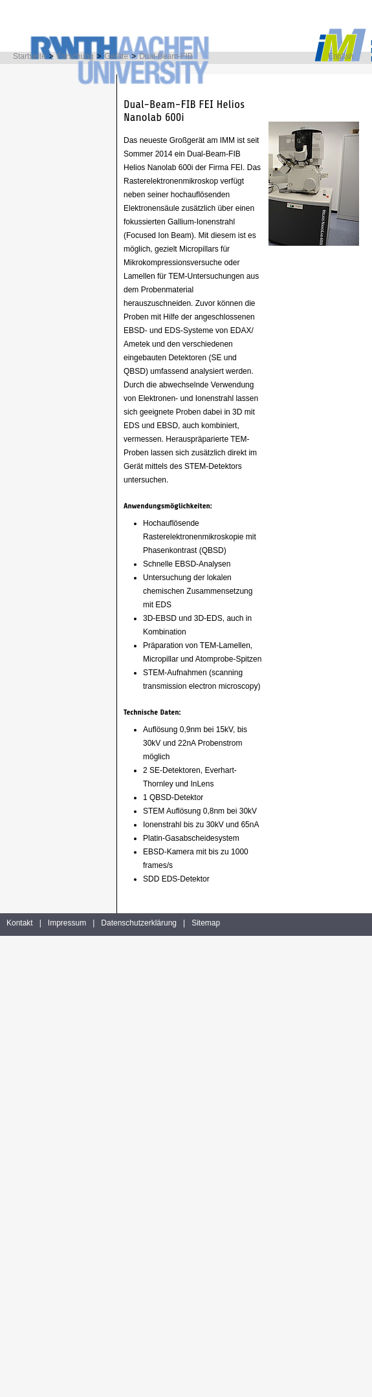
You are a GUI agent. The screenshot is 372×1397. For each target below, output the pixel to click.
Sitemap (205, 922)
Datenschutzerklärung (139, 922)
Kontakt (19, 922)
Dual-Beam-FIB (166, 56)
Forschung (75, 56)
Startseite (29, 56)
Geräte (116, 56)
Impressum (67, 922)
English (340, 56)
